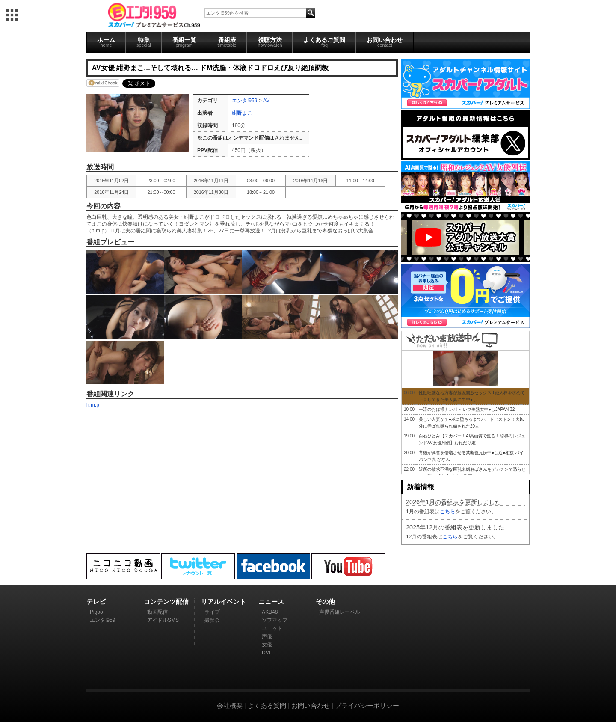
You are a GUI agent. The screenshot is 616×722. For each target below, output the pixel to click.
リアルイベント (223, 601)
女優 (267, 645)
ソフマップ (274, 620)
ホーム (106, 42)
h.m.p (92, 405)
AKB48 (270, 612)
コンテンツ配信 (166, 601)
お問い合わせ (385, 42)
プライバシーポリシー (367, 705)
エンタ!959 (244, 101)
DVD (267, 653)
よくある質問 (267, 705)
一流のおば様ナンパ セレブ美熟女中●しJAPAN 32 (467, 409)
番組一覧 (184, 42)
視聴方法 (270, 42)
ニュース (271, 601)
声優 (267, 636)
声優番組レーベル (339, 612)
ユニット (272, 628)
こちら (447, 511)
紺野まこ (242, 113)
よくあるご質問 (324, 42)
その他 (325, 601)
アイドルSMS (163, 620)
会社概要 (230, 705)
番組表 (227, 42)
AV (266, 101)
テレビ (96, 601)
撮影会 (212, 620)
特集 (143, 42)
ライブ (212, 612)
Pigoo (96, 612)
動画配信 (157, 612)
